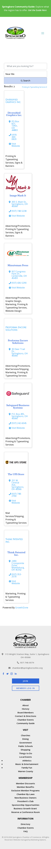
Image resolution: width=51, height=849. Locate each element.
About (25, 705)
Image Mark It (18, 195)
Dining (25, 739)
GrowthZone (21, 607)
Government (25, 742)
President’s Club (25, 801)
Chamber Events (25, 719)
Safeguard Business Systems (17, 406)
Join (25, 681)
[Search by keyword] (25, 66)
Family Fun (27, 767)
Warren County (25, 771)
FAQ (26, 831)
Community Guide (26, 723)
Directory (25, 824)
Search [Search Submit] (25, 80)
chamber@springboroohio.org (25, 667)
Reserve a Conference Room (25, 812)
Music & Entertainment (26, 764)
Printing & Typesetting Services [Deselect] (34, 87)
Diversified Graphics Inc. (14, 114)
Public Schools (25, 746)
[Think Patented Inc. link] (16, 541)
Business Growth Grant (25, 808)
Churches (25, 735)
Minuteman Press (18, 265)
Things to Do (25, 753)
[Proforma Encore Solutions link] (17, 329)
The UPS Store (16, 474)
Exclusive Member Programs (25, 790)
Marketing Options (38, 840)
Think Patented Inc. (16, 553)
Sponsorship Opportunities (25, 805)
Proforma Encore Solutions (18, 341)
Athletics (26, 760)
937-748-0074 (25, 662)
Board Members (26, 712)
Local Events (25, 756)
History (25, 708)
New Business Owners (25, 797)
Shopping (25, 749)
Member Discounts (25, 783)
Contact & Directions (25, 716)
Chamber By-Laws (26, 794)
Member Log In (25, 688)
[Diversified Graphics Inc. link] (14, 102)
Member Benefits (25, 787)
